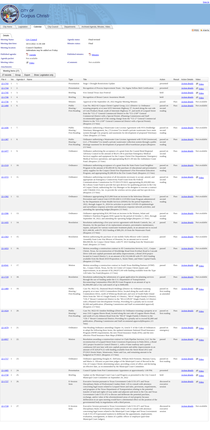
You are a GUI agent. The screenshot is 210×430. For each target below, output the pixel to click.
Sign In (206, 2)
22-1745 (4, 92)
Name (29, 79)
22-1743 (4, 83)
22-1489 (4, 288)
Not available (31, 58)
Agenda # (20, 79)
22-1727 (4, 381)
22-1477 (4, 151)
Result (176, 79)
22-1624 (4, 310)
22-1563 (4, 236)
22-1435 (4, 222)
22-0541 (4, 265)
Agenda (32, 55)
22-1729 (4, 277)
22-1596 (4, 213)
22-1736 (4, 101)
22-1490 (4, 105)
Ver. (12, 79)
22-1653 (4, 248)
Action (162, 79)
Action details (187, 83)
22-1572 (4, 177)
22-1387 (4, 139)
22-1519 (4, 165)
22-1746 (4, 97)
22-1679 (4, 327)
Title (85, 79)
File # (3, 79)
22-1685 (4, 370)
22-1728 (4, 406)
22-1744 (4, 88)
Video (31, 63)
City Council (31, 39)
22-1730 (4, 375)
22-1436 (4, 127)
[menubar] (27, 75)
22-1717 (4, 358)
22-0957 (4, 339)
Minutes (95, 55)
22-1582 (4, 196)
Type (71, 79)
